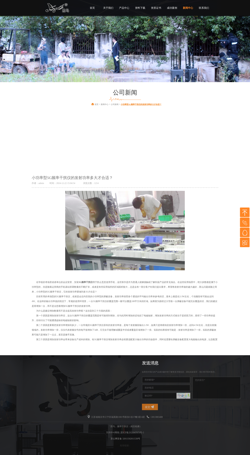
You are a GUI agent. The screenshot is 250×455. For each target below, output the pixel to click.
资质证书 (156, 8)
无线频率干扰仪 (15, 389)
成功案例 (172, 8)
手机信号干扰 (35, 378)
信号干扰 (11, 378)
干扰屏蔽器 (34, 384)
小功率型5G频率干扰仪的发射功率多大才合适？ (141, 104)
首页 (92, 8)
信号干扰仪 (13, 384)
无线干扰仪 (34, 395)
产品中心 (124, 8)
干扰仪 (10, 372)
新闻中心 (188, 8)
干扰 (31, 389)
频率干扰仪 (34, 372)
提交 (183, 406)
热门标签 (15, 363)
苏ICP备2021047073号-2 (132, 432)
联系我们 (204, 8)
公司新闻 (114, 104)
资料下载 (140, 8)
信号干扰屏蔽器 (15, 395)
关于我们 (108, 8)
